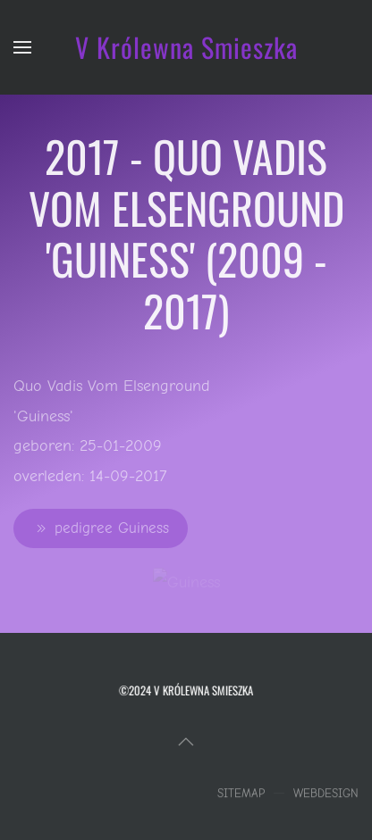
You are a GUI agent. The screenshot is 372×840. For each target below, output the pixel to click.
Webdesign (326, 795)
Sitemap (241, 795)
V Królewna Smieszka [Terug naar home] (186, 47)
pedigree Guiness (100, 528)
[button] (22, 47)
